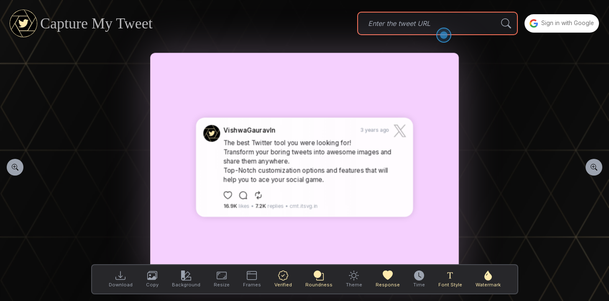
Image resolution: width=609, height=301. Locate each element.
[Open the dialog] (437, 35)
